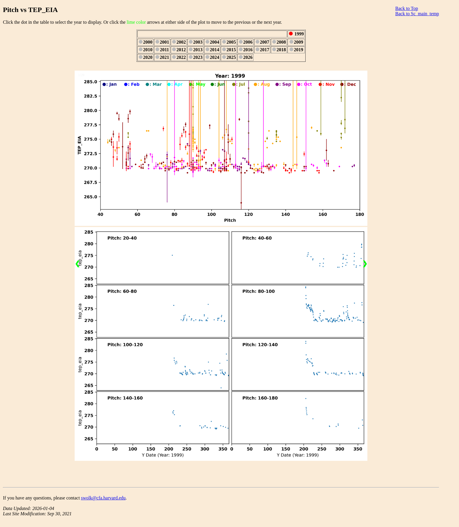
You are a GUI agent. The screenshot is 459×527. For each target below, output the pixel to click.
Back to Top (406, 8)
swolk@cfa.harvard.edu (103, 497)
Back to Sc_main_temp (417, 13)
